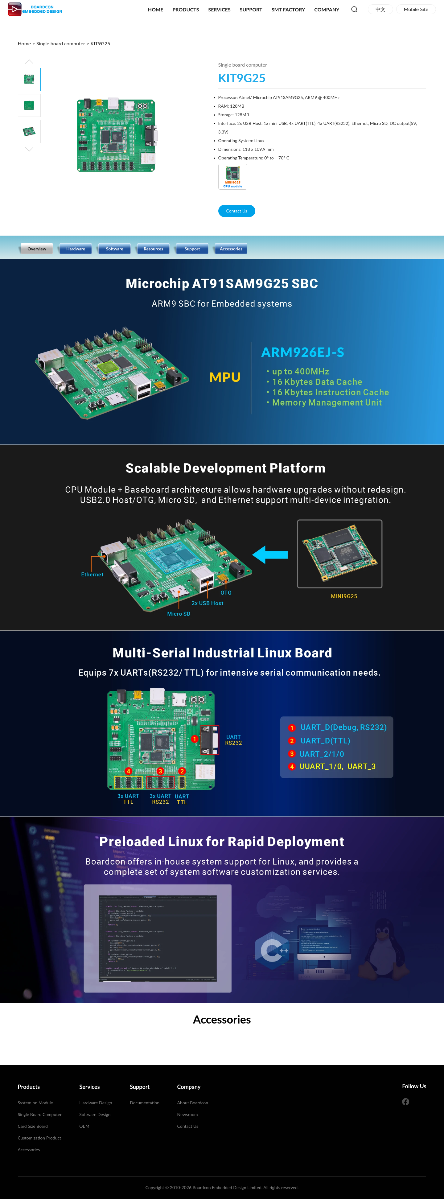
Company (326, 9)
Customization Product (39, 1137)
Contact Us (236, 210)
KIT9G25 (100, 43)
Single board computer (60, 43)
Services (219, 9)
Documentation (144, 1102)
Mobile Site (416, 9)
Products (185, 9)
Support (251, 9)
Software (114, 248)
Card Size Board (33, 1126)
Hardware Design (95, 1102)
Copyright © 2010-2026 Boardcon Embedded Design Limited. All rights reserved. (222, 1187)
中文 (380, 9)
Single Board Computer (40, 1114)
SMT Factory (288, 9)
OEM (84, 1126)
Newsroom (187, 1114)
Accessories (231, 248)
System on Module (35, 1102)
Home (155, 9)
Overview (36, 248)
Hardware (75, 248)
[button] (29, 149)
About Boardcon (192, 1102)
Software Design (94, 1114)
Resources (153, 248)
